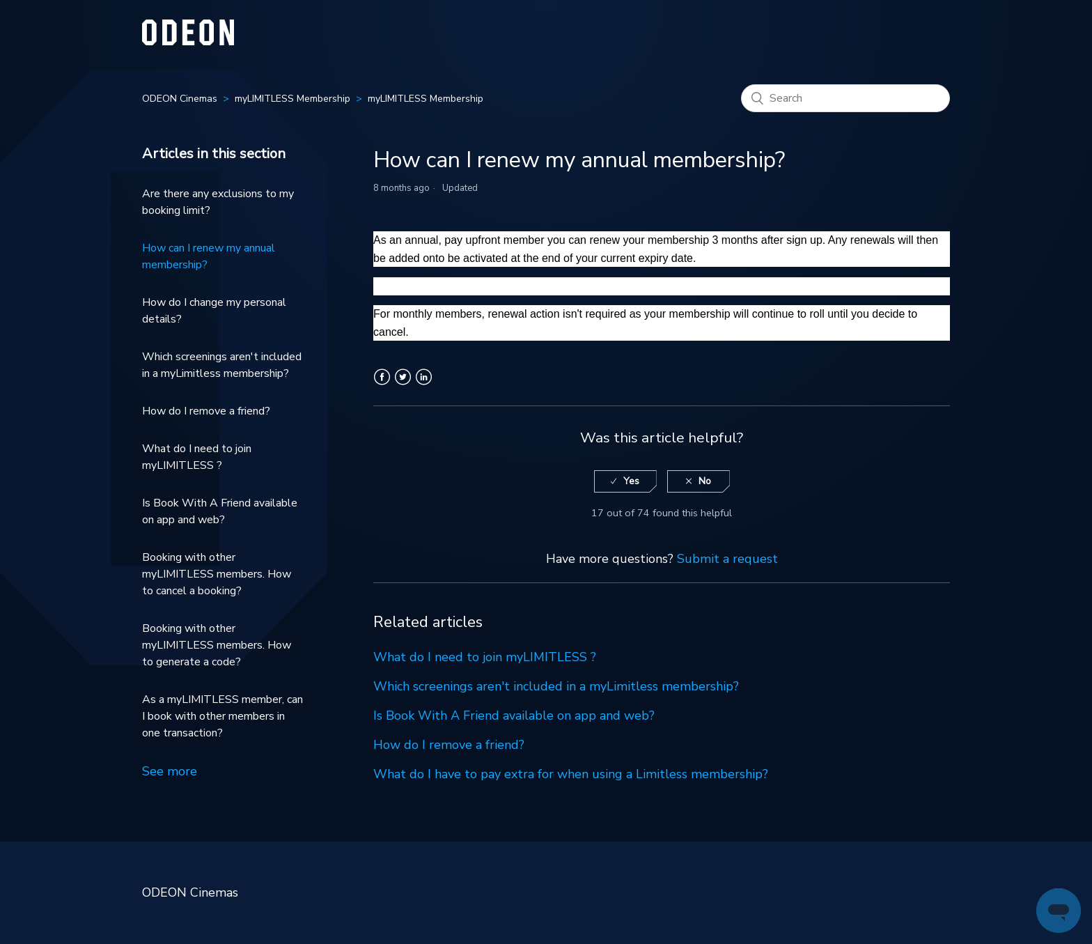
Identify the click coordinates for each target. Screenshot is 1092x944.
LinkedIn (423, 385)
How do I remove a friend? (206, 411)
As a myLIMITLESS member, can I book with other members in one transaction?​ (222, 716)
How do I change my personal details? (214, 311)
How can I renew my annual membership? (208, 256)
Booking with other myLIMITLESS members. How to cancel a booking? (216, 574)
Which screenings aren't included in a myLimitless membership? (222, 365)
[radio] (625, 481)
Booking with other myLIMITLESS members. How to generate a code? (216, 645)
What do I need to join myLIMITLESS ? (196, 457)
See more (169, 771)
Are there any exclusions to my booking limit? (218, 202)
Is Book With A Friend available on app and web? (219, 511)
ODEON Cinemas (179, 98)
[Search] (845, 98)
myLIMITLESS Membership (292, 98)
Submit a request (727, 558)
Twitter (403, 385)
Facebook (382, 385)
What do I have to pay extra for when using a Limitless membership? (570, 774)
